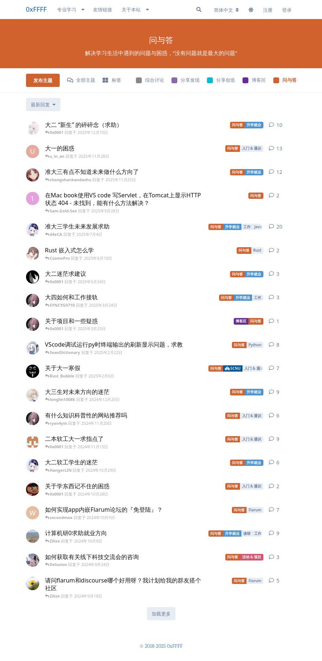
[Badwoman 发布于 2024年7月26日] (32, 175)
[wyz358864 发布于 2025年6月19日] (32, 229)
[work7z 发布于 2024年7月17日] (32, 583)
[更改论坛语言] (226, 10)
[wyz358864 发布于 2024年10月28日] (32, 465)
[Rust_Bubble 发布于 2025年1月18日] (32, 371)
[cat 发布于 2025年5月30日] (32, 253)
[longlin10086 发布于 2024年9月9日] (32, 395)
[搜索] (199, 9)
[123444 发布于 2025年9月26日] (32, 198)
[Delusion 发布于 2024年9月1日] (32, 560)
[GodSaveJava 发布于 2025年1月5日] (32, 300)
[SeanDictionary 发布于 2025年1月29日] (32, 347)
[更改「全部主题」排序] (43, 104)
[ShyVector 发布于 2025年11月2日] (32, 128)
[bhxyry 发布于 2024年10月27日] (32, 489)
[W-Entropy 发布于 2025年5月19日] (32, 277)
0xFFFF (36, 9)
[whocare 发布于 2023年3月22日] (32, 512)
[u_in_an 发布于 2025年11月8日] (32, 151)
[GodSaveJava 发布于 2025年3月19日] (32, 324)
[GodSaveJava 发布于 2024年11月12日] (32, 418)
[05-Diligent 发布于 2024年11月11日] (32, 442)
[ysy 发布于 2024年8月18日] (32, 536)
